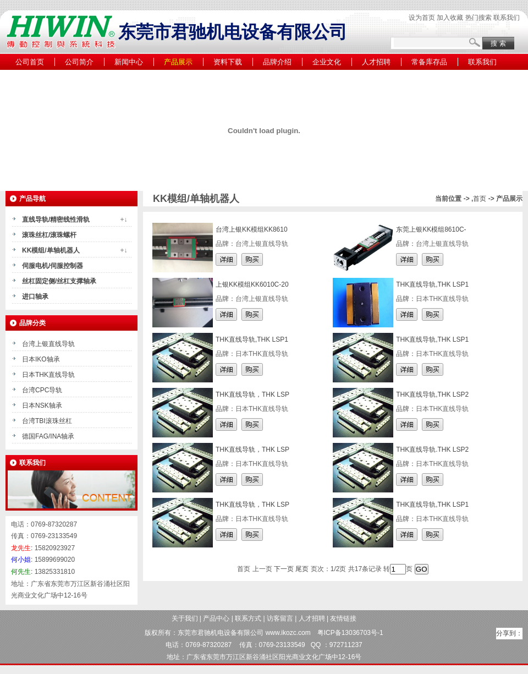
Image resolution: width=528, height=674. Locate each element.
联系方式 (248, 618)
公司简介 (79, 62)
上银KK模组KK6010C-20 (252, 284)
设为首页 (422, 17)
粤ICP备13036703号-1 (350, 633)
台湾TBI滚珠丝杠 (47, 421)
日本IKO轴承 (41, 359)
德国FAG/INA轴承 (48, 436)
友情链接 (343, 618)
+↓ (123, 219)
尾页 (302, 569)
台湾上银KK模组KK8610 (252, 229)
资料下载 (227, 62)
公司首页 (29, 62)
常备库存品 (429, 62)
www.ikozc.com (288, 633)
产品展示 (178, 62)
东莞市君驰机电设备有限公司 (220, 633)
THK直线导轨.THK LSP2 (432, 449)
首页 (479, 198)
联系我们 (506, 17)
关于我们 (185, 618)
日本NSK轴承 (42, 405)
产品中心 (216, 618)
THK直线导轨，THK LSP (252, 394)
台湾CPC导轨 (42, 390)
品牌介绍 (277, 62)
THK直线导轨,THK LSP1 (432, 284)
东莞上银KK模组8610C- (431, 229)
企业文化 (326, 62)
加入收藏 (450, 17)
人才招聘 (376, 62)
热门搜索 (478, 17)
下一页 (284, 569)
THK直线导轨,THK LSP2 (432, 394)
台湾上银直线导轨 (48, 344)
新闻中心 (128, 62)
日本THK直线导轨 (48, 375)
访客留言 (280, 618)
